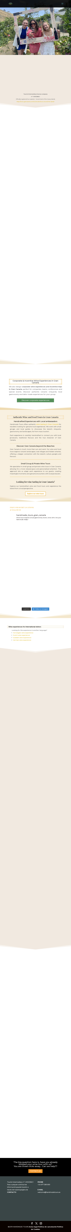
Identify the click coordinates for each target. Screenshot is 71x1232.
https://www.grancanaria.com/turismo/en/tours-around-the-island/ (35, 101)
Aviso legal (33, 1227)
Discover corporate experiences (35, 400)
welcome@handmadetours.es (49, 1192)
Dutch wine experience (21, 635)
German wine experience (22, 640)
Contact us (35, 1171)
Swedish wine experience (22, 638)
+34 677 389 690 (44, 1184)
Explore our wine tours (35, 494)
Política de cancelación (47, 1227)
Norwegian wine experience (23, 633)
